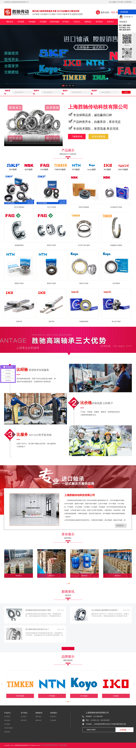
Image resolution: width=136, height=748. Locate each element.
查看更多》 (120, 525)
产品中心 (76, 22)
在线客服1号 (126, 17)
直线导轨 (19, 321)
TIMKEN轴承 (54, 22)
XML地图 (63, 745)
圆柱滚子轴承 (51, 245)
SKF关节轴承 (51, 207)
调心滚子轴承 (116, 321)
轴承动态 (39, 720)
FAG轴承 (43, 22)
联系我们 (128, 2)
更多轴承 (7, 732)
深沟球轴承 (116, 283)
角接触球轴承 (19, 245)
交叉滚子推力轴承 (84, 245)
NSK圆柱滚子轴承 (116, 207)
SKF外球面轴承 (19, 207)
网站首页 (9, 22)
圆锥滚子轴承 (19, 283)
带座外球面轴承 (84, 207)
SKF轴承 (21, 22)
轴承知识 (39, 716)
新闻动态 (88, 22)
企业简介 (24, 716)
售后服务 (53, 720)
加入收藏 (112, 2)
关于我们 (120, 2)
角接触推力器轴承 (116, 245)
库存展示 (24, 720)
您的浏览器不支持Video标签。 (33, 122)
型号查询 (99, 22)
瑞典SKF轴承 (91, 729)
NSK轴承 (32, 22)
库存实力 (110, 22)
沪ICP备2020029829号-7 (49, 745)
